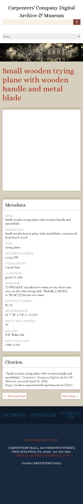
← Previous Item (14, 396)
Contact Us (70, 415)
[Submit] (76, 22)
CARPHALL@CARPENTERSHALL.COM (42, 455)
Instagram (43, 415)
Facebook (14, 415)
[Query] (41, 22)
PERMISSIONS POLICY (42, 440)
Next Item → (70, 396)
